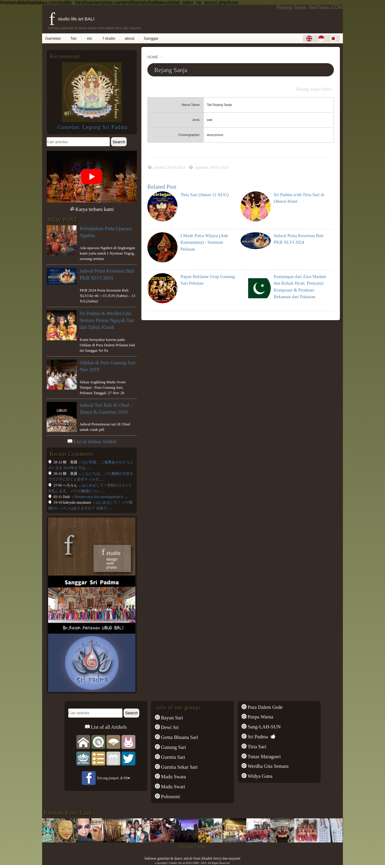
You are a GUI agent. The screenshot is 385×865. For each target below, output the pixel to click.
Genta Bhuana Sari (179, 737)
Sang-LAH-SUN (263, 727)
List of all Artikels (108, 727)
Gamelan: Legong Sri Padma (92, 127)
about (129, 38)
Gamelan (53, 38)
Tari (73, 38)
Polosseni (170, 796)
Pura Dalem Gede (264, 707)
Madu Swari (172, 786)
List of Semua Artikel (94, 441)
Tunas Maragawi (263, 756)
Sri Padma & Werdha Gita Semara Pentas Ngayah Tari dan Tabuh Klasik (107, 320)
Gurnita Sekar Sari (179, 767)
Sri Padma (257, 737)
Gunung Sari (173, 747)
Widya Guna (259, 776)
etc (90, 38)
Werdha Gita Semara (267, 766)
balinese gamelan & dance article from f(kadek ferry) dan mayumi (192, 858)
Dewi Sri (169, 727)
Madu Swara (173, 777)
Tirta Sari (256, 746)
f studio (109, 38)
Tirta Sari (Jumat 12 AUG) (204, 194)
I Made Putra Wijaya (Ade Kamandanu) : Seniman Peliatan (204, 242)
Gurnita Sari (172, 757)
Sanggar (151, 38)
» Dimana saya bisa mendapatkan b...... (99, 497)
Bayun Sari (171, 718)
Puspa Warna (259, 717)
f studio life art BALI (71, 18)
